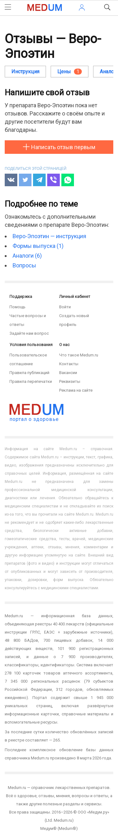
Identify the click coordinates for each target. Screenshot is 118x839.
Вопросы (24, 265)
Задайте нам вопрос (29, 333)
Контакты (68, 363)
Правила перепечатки (30, 381)
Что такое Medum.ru (78, 355)
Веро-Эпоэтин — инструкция (49, 236)
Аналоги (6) (27, 255)
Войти (65, 307)
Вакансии (68, 372)
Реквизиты (69, 381)
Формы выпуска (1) (38, 246)
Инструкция (25, 72)
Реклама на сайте (76, 390)
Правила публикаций (29, 372)
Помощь (17, 307)
